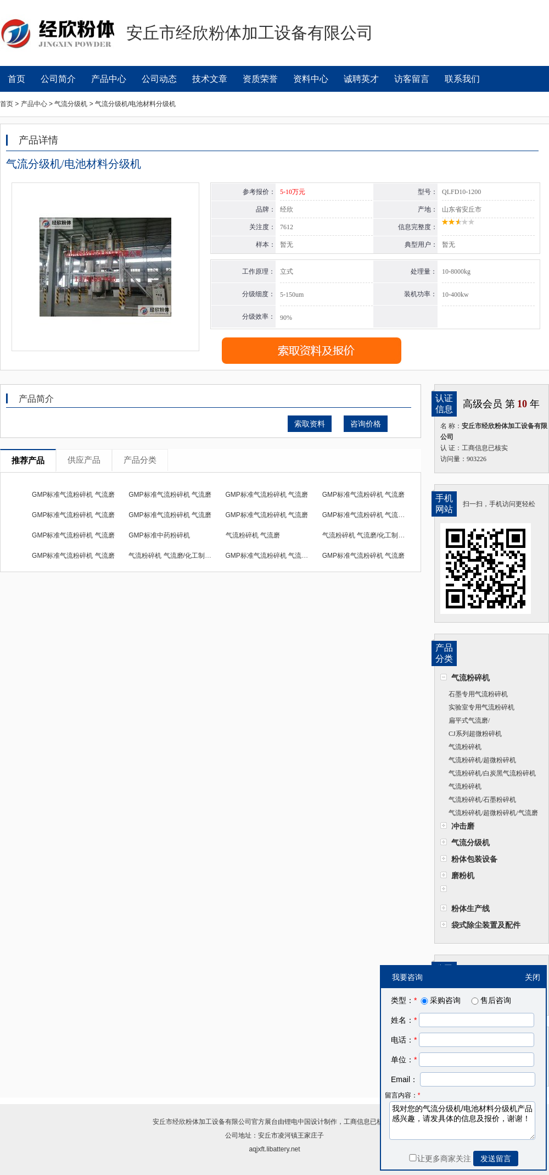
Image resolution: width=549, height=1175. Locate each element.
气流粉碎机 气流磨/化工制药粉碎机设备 (380, 535)
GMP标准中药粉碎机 (158, 535)
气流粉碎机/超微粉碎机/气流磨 (493, 813)
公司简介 (58, 79)
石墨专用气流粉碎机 (478, 694)
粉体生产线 (470, 908)
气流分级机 (470, 842)
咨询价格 (365, 423)
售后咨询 (490, 1000)
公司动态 (159, 79)
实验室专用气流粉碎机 (481, 707)
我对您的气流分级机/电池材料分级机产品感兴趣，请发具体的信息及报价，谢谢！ (462, 1120)
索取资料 (309, 423)
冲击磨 (462, 826)
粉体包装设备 (474, 859)
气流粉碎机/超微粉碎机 (482, 760)
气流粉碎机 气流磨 (253, 535)
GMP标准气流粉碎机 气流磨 (73, 494)
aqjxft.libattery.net (274, 1149)
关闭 (532, 977)
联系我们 (462, 79)
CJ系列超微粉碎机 (475, 734)
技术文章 (209, 79)
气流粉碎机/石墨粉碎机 (482, 799)
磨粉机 (462, 875)
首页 (16, 79)
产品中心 (108, 79)
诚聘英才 (361, 79)
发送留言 (495, 1158)
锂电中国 (297, 1122)
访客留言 (411, 79)
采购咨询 (440, 1000)
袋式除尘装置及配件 (485, 925)
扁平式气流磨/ (469, 720)
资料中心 (310, 79)
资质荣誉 (260, 79)
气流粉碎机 (470, 677)
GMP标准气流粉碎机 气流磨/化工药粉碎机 (384, 515)
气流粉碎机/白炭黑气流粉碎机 (492, 773)
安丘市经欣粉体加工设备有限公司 (202, 1122)
